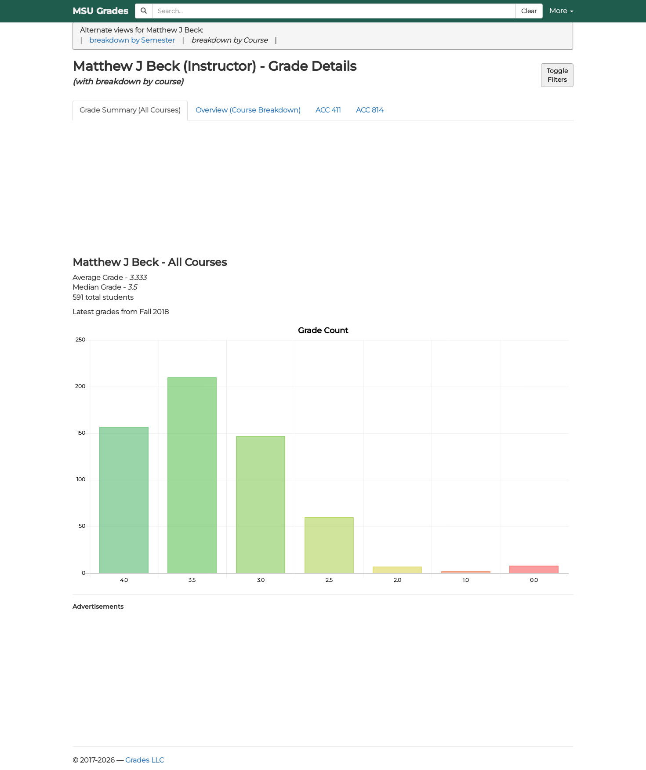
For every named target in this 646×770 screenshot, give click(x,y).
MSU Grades (100, 11)
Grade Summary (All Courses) (130, 110)
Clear (529, 11)
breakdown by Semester (132, 40)
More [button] (561, 11)
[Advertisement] (323, 186)
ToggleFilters (557, 75)
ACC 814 (369, 110)
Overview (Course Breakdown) (248, 110)
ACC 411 (328, 110)
